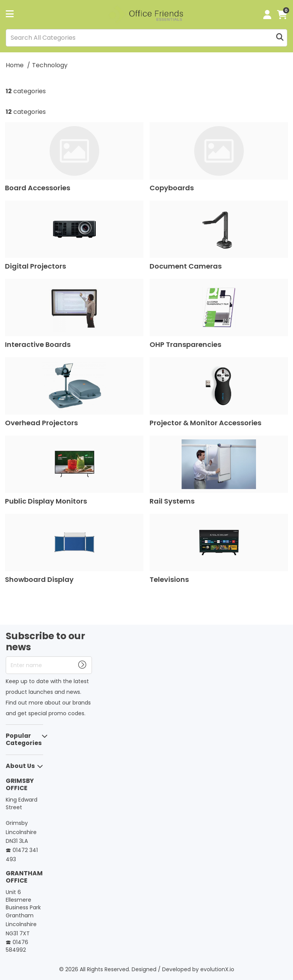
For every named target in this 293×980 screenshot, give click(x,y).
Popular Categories (24, 739)
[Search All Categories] (146, 38)
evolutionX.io (217, 969)
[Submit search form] (279, 37)
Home (15, 65)
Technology (50, 65)
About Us (20, 765)
